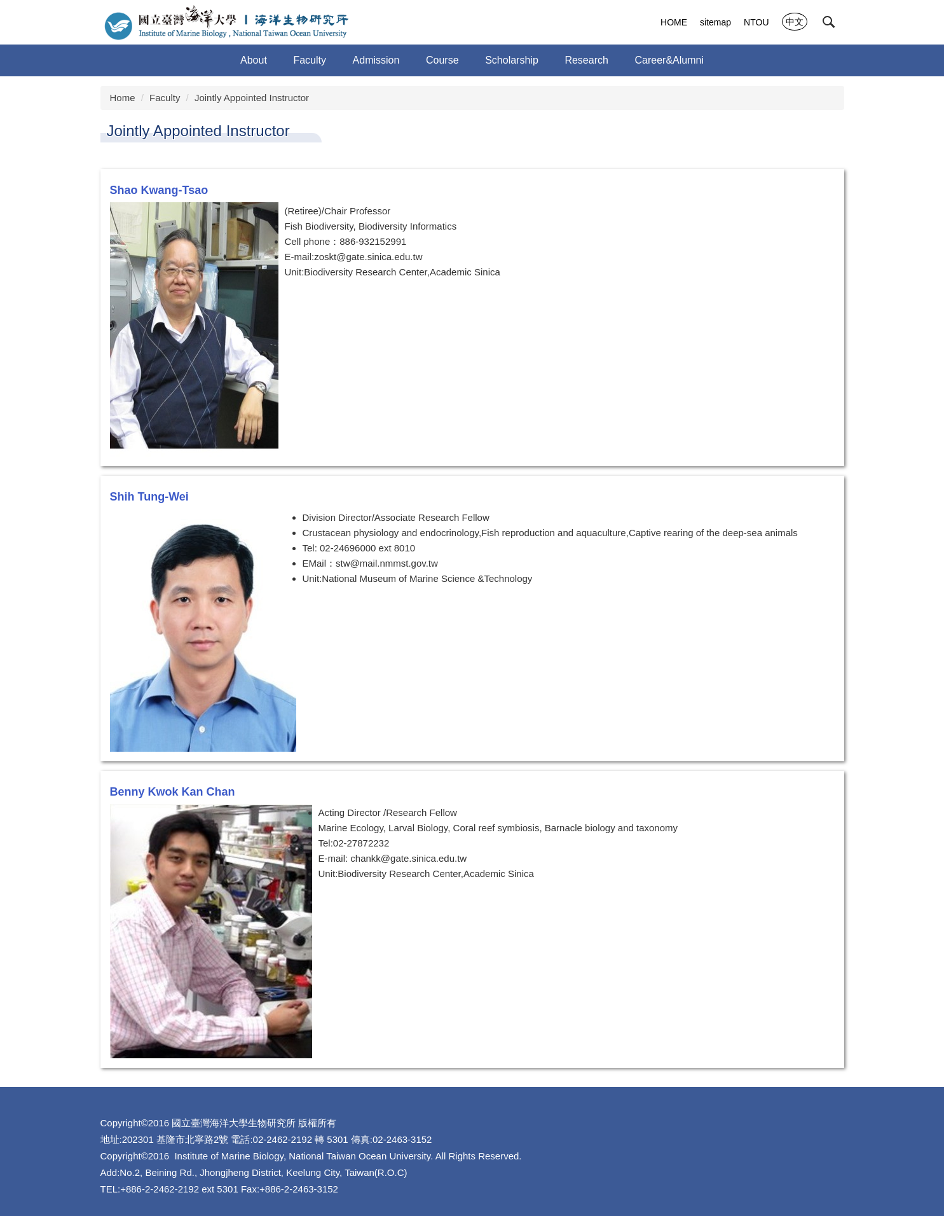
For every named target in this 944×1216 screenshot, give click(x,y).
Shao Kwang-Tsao (159, 190)
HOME (673, 22)
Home (122, 97)
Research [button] (586, 60)
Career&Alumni (668, 60)
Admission (376, 60)
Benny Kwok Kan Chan (172, 791)
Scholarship (511, 60)
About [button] (253, 60)
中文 (795, 22)
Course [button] (442, 60)
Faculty (164, 97)
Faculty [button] (309, 60)
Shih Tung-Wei (149, 496)
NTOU (756, 22)
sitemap (715, 22)
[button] (829, 22)
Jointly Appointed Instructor (252, 97)
